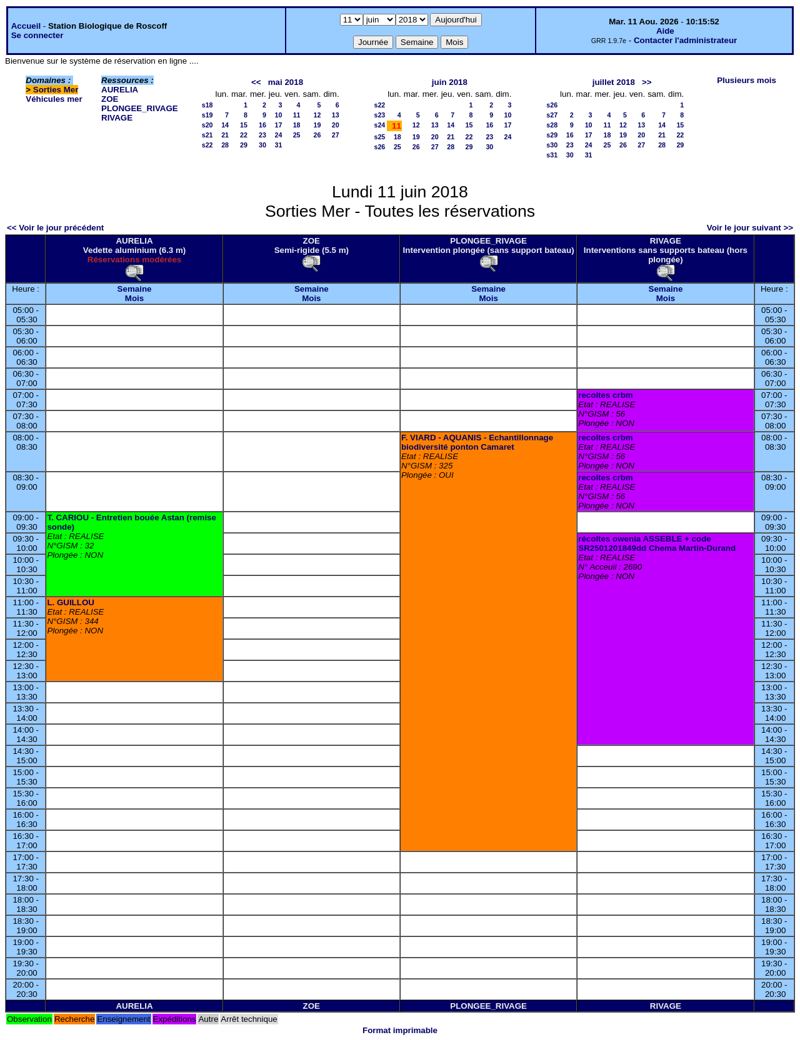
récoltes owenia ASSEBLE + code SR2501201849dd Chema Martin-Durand (657, 543)
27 (335, 135)
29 (244, 145)
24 (278, 135)
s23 (380, 115)
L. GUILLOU (70, 602)
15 (244, 125)
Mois (134, 298)
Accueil (26, 26)
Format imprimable (400, 1030)
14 (225, 125)
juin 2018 (450, 82)
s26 (380, 147)
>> (647, 82)
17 (278, 125)
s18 (207, 105)
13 (335, 115)
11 (297, 115)
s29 (552, 135)
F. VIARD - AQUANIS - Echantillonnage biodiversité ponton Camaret (477, 442)
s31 (552, 155)
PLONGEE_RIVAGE (139, 108)
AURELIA (119, 89)
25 (297, 135)
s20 (207, 125)
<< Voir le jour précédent (55, 227)
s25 (380, 137)
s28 (552, 125)
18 (297, 125)
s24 (380, 125)
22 (244, 135)
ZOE (109, 99)
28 (225, 145)
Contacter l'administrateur (685, 40)
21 (225, 135)
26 (317, 135)
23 (262, 135)
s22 (207, 145)
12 (317, 115)
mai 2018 (285, 82)
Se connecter (37, 35)
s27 (552, 115)
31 (278, 145)
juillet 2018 (613, 82)
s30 (552, 145)
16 (262, 125)
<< (256, 82)
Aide (665, 31)
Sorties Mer (56, 89)
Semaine (135, 289)
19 (317, 125)
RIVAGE (116, 117)
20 (335, 125)
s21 (207, 135)
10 (278, 115)
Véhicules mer (54, 99)
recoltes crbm (605, 395)
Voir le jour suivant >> (750, 227)
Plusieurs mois (746, 80)
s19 (207, 115)
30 (262, 145)
